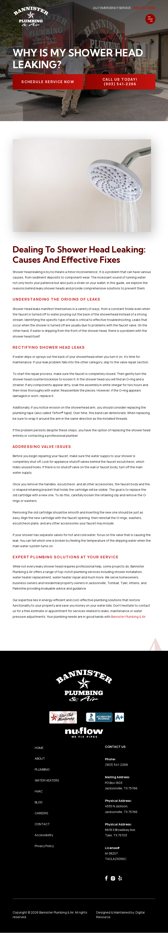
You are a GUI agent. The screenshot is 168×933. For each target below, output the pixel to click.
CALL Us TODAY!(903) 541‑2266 (120, 81)
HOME (39, 748)
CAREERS (41, 813)
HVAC (39, 791)
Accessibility (44, 835)
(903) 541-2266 (116, 764)
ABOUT (40, 758)
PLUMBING (42, 769)
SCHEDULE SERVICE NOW (47, 81)
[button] (150, 19)
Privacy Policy (44, 846)
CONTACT (42, 824)
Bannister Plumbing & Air (128, 616)
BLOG (38, 802)
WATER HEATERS (47, 780)
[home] (31, 16)
